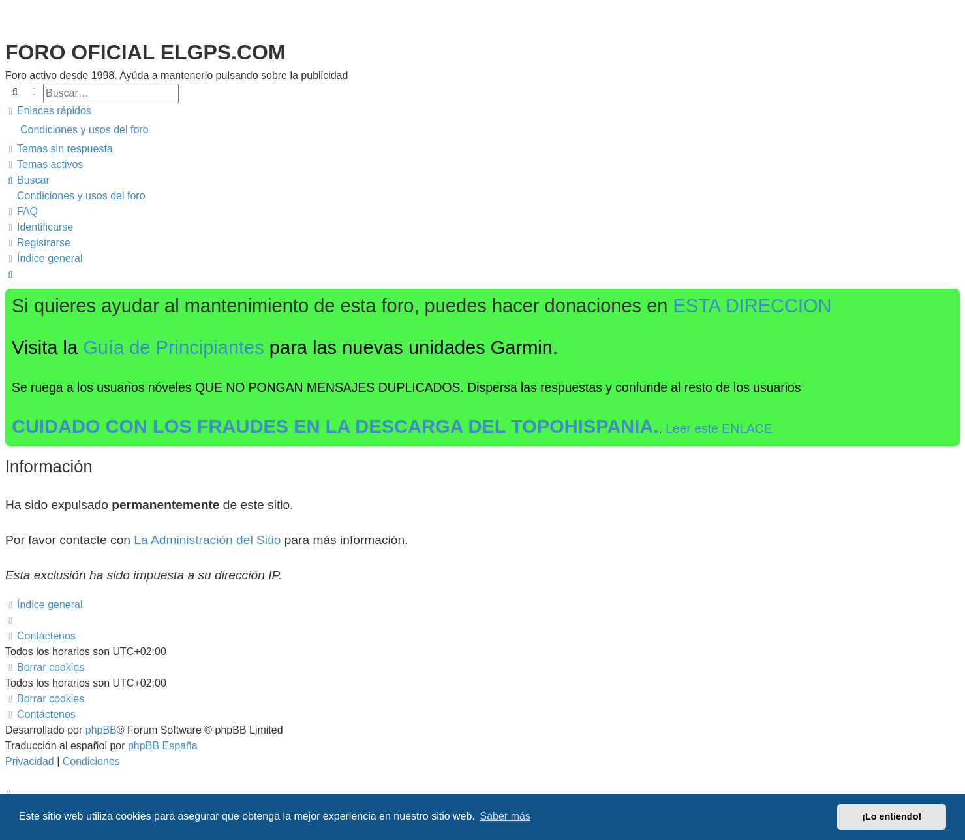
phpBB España (163, 745)
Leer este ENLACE (719, 428)
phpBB (101, 729)
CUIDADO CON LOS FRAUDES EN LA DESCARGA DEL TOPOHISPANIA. (335, 426)
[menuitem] (482, 130)
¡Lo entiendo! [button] (891, 816)
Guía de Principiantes (173, 347)
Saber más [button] (505, 816)
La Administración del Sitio (207, 540)
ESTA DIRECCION (752, 305)
